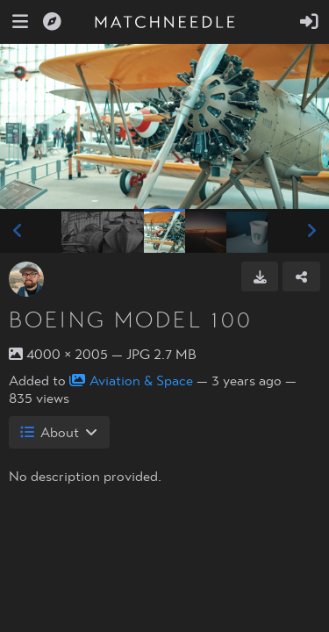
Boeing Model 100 (131, 320)
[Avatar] (26, 279)
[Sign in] (308, 22)
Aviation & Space (131, 381)
